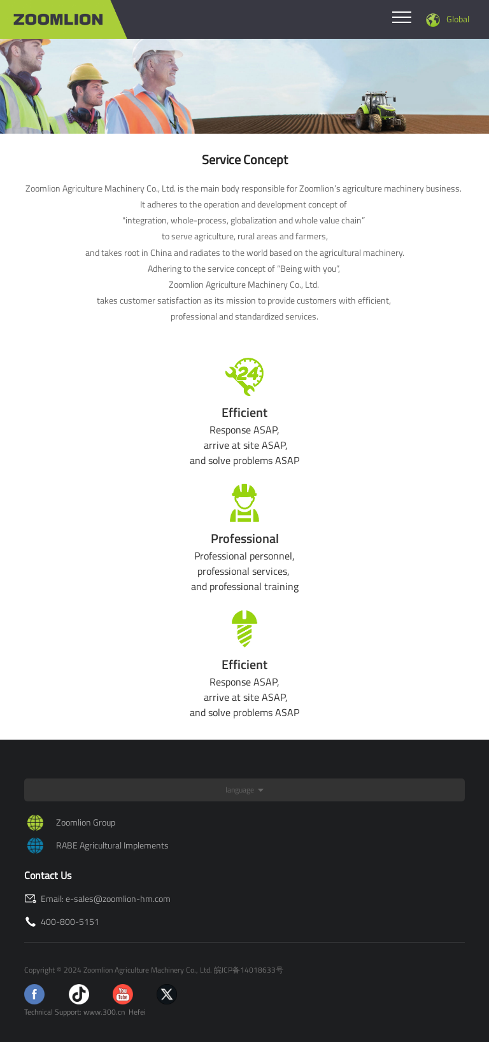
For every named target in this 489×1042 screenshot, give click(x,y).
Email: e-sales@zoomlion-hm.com (97, 898)
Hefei (137, 1012)
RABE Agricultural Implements (112, 845)
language (239, 790)
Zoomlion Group (85, 822)
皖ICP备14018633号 (248, 970)
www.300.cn (104, 1012)
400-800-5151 (61, 921)
